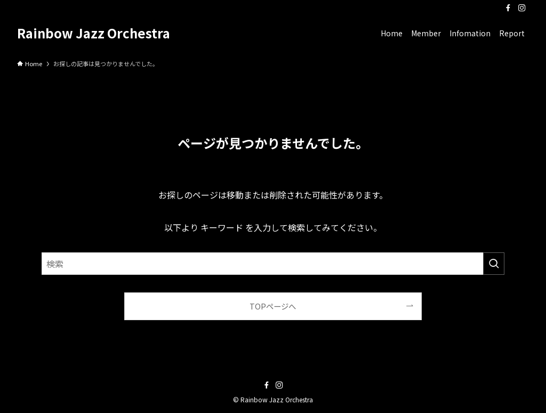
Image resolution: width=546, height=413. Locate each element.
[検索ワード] (273, 263)
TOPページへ (273, 306)
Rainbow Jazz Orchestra (93, 33)
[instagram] (522, 8)
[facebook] (508, 8)
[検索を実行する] (493, 263)
